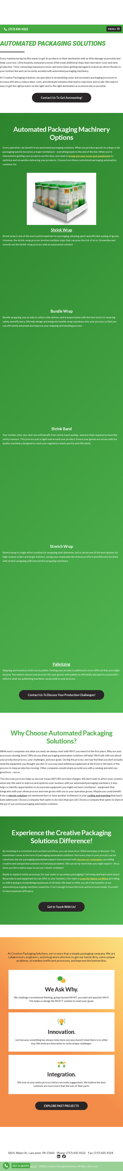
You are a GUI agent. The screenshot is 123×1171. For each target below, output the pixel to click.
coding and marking (98, 795)
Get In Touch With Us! (61, 907)
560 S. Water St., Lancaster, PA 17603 (31, 1153)
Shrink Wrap (61, 230)
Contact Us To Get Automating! (61, 97)
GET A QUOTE (21, 1165)
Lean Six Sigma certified (94, 878)
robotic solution (17, 795)
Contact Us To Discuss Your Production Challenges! (61, 695)
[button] (113, 29)
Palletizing (61, 664)
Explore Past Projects (61, 1106)
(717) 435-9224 (103, 1153)
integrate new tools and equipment (89, 155)
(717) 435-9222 (16, 29)
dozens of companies (89, 859)
